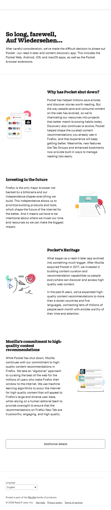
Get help (40, 502)
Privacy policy (54, 502)
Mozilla (32, 497)
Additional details (55, 444)
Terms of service (74, 502)
